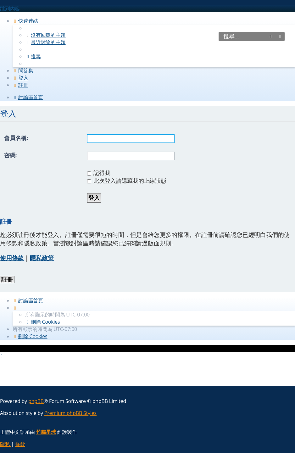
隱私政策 (41, 258)
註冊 (7, 279)
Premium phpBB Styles (70, 413)
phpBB (36, 401)
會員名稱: (16, 138)
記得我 (98, 172)
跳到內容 (10, 8)
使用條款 (12, 258)
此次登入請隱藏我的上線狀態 (126, 180)
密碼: (10, 155)
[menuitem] (45, 34)
